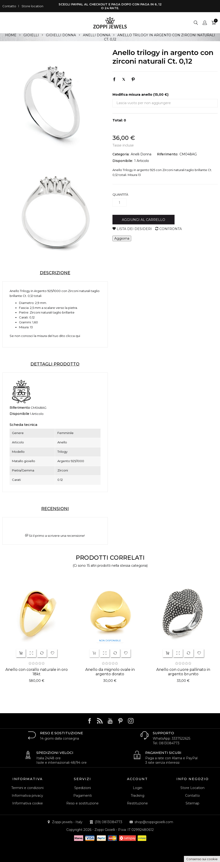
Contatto (9, 6)
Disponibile (19, 414)
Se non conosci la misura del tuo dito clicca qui (45, 336)
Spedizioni (82, 788)
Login (137, 788)
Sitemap (192, 803)
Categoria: (120, 154)
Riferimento (20, 407)
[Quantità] (119, 202)
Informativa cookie (27, 803)
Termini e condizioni (27, 788)
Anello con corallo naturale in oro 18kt (36, 671)
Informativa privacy (27, 795)
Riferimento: (167, 154)
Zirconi (73, 291)
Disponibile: (122, 161)
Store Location (192, 788)
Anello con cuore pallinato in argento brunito (183, 671)
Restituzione (137, 803)
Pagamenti (82, 795)
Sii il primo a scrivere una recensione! (55, 535)
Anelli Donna (141, 154)
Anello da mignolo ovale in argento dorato (110, 671)
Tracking (137, 795)
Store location (32, 6)
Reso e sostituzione (82, 803)
